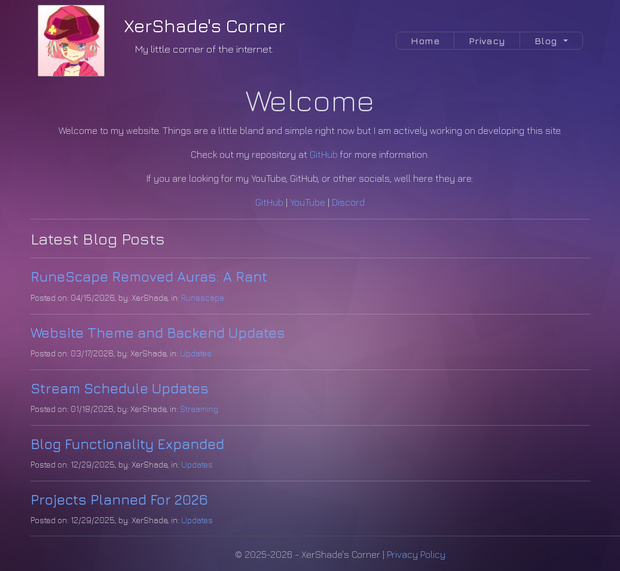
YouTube (307, 202)
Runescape (202, 297)
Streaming (199, 409)
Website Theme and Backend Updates (157, 332)
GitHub (324, 154)
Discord (348, 202)
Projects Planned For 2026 (119, 499)
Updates (196, 353)
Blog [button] (547, 40)
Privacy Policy (416, 554)
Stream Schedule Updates (119, 388)
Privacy (487, 40)
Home (425, 40)
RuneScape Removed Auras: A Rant (148, 276)
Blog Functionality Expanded (127, 443)
